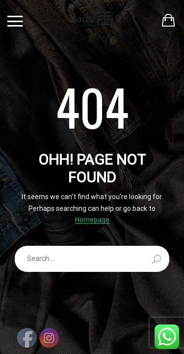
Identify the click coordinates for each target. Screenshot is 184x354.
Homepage (92, 220)
